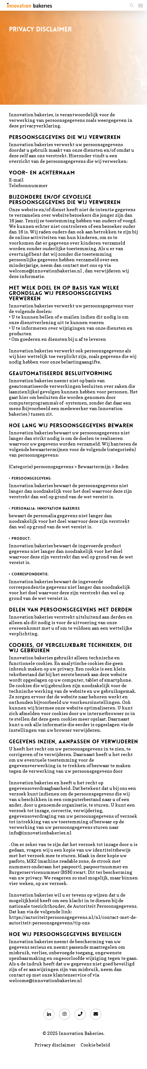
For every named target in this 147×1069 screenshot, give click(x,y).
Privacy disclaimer (55, 1045)
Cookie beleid (95, 1045)
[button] (140, 5)
